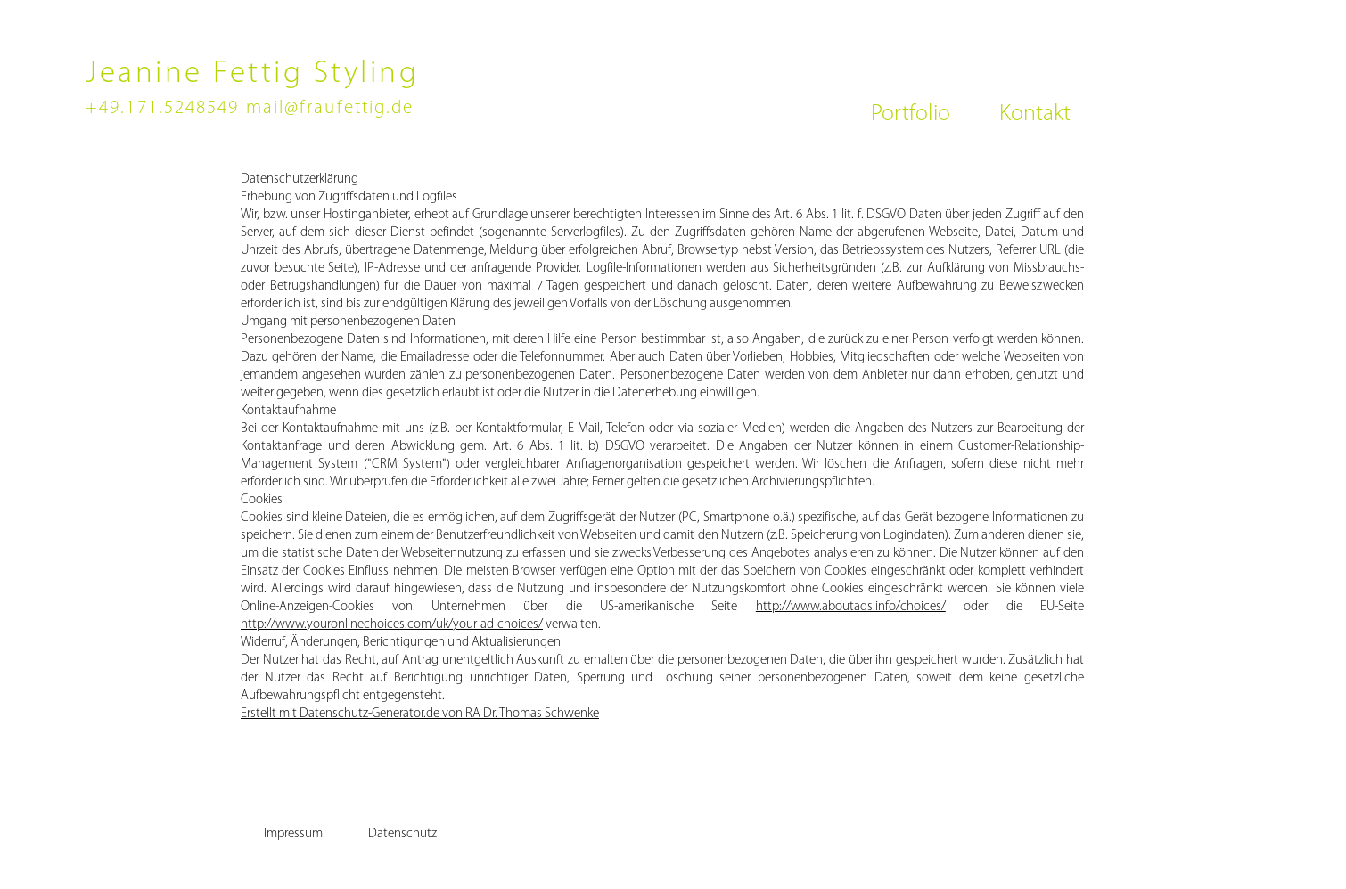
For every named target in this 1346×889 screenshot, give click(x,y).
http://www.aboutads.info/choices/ (851, 607)
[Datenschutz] (402, 833)
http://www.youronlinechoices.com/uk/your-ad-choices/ (392, 625)
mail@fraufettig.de (330, 108)
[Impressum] (293, 834)
